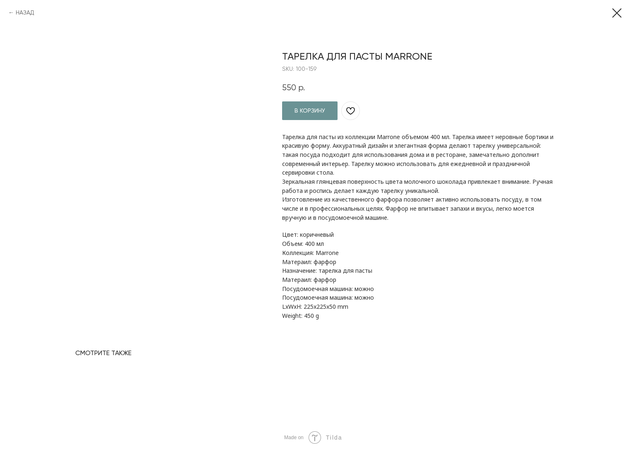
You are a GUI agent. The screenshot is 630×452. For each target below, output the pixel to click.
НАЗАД (25, 12)
